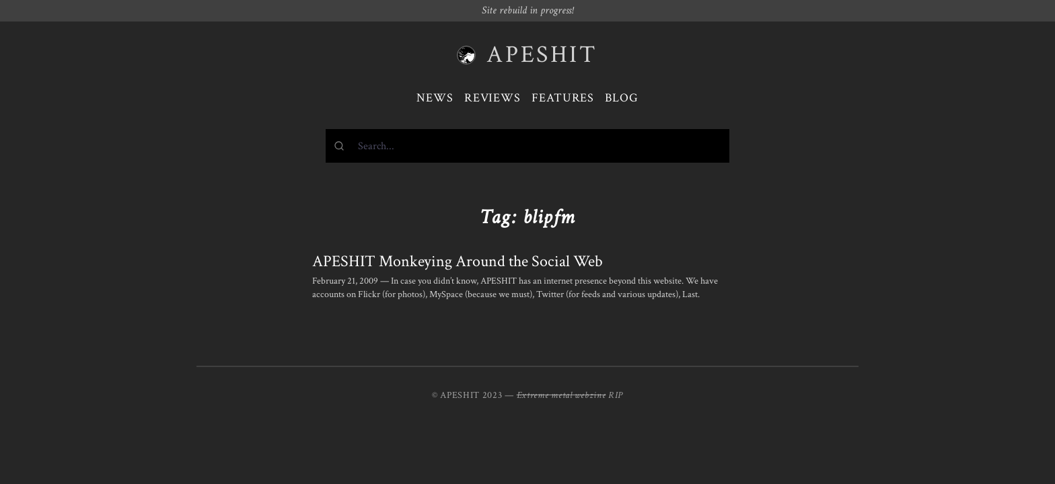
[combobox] (527, 146)
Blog (622, 98)
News (434, 98)
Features (563, 98)
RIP (615, 395)
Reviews (492, 98)
